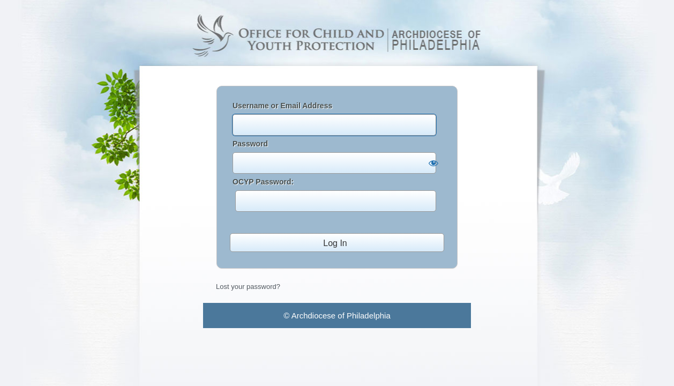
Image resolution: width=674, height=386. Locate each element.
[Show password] (433, 163)
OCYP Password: (334, 194)
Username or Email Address (282, 105)
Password (250, 143)
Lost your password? (248, 287)
